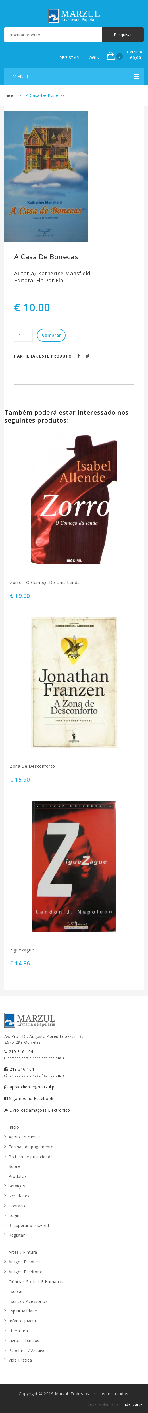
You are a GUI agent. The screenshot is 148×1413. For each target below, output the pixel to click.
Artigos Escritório (26, 1271)
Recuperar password (29, 1225)
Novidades (19, 1196)
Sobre (14, 1166)
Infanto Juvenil (23, 1321)
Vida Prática (20, 1360)
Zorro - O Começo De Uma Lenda (45, 582)
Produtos (18, 1176)
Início (9, 95)
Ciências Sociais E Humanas (36, 1281)
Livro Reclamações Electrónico (37, 1110)
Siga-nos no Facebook (28, 1098)
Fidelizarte (132, 1404)
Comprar (51, 335)
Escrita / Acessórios (28, 1301)
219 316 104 (34, 1054)
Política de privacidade (31, 1156)
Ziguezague (22, 950)
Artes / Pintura (23, 1252)
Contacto (18, 1206)
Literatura (18, 1330)
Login (14, 1215)
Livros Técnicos (24, 1340)
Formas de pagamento (31, 1146)
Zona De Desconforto (32, 766)
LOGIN (93, 57)
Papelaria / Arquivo (27, 1350)
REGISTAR (69, 57)
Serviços (17, 1186)
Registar (17, 1235)
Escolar (16, 1291)
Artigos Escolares (26, 1261)
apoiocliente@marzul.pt (30, 1087)
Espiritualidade (23, 1311)
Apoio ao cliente (25, 1136)
